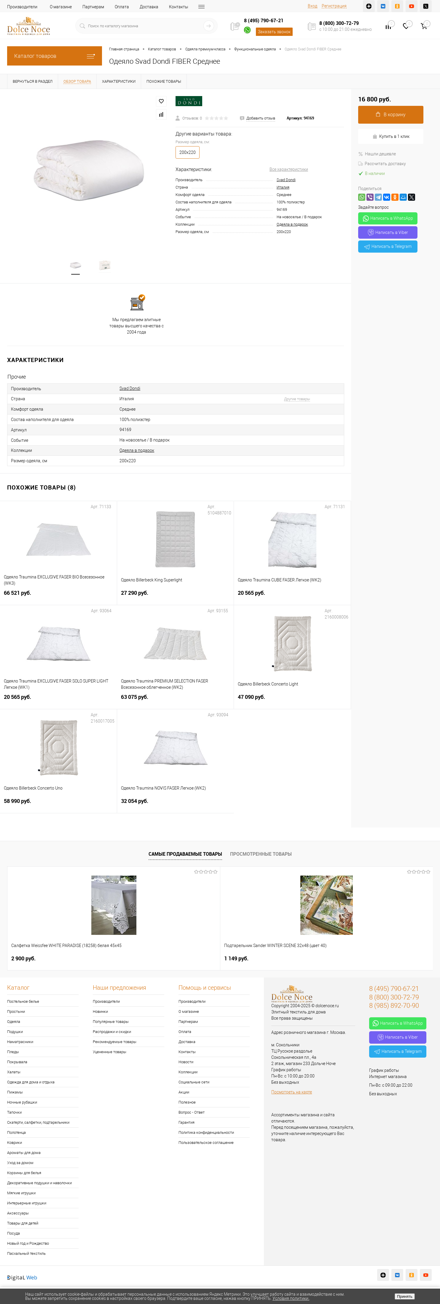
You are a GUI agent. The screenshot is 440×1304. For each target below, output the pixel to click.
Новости (185, 1063)
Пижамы (15, 1093)
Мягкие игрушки (21, 1194)
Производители (22, 6)
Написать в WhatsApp (388, 218)
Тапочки (14, 1113)
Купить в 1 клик (390, 136)
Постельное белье (23, 1002)
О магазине (61, 6)
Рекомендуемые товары (114, 1043)
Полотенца (16, 1133)
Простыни (16, 1012)
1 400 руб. (236, 960)
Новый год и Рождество (28, 1244)
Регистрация (334, 6)
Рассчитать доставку (382, 163)
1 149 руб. (130, 960)
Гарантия (186, 1123)
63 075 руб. (175, 701)
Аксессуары (18, 1214)
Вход (312, 6)
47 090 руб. (292, 701)
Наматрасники (20, 1043)
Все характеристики (289, 169)
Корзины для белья (24, 1174)
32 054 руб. (175, 805)
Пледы (13, 1053)
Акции (183, 1093)
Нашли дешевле (377, 154)
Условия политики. (290, 1298)
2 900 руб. (23, 960)
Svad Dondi (286, 180)
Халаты (13, 1073)
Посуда (13, 1234)
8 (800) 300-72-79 (339, 23)
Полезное (187, 1103)
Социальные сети (193, 1083)
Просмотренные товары (261, 855)
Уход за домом (20, 1164)
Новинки (100, 1012)
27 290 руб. (175, 597)
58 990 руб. (58, 805)
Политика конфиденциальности (206, 1133)
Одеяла (13, 1023)
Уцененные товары (109, 1053)
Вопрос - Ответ (191, 1113)
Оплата (122, 6)
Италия (283, 187)
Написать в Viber (388, 232)
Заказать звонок (274, 31)
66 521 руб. (58, 597)
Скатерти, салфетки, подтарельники (38, 1123)
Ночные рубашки (22, 1103)
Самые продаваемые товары (185, 855)
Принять (404, 1296)
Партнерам (93, 6)
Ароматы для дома (24, 1154)
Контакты (178, 6)
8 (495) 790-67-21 (263, 20)
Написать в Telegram (388, 247)
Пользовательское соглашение (206, 1144)
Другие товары (297, 400)
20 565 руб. (292, 597)
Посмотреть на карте (291, 1093)
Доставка (149, 6)
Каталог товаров (54, 56)
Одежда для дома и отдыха (31, 1083)
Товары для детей (22, 1224)
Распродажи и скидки (112, 1033)
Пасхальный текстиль (26, 1254)
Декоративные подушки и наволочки (39, 1184)
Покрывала (17, 1063)
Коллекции (187, 1073)
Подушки (15, 1033)
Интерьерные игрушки (26, 1204)
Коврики (14, 1144)
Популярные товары (111, 1023)
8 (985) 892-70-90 (394, 1006)
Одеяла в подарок (292, 224)
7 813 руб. (343, 960)
